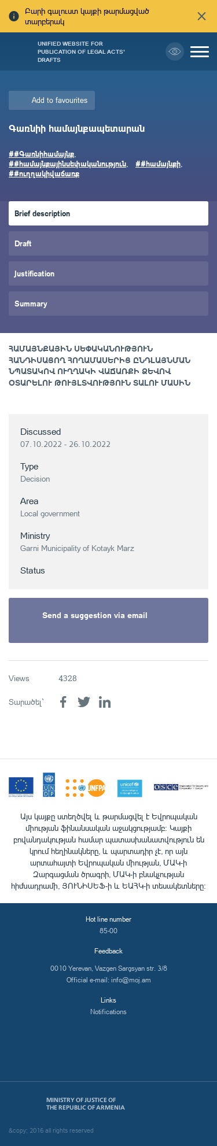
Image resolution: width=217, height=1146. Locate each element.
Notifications (108, 1011)
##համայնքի (158, 163)
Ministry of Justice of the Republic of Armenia (85, 1103)
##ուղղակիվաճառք (44, 173)
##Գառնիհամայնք (41, 153)
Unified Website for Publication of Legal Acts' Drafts (81, 51)
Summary (30, 303)
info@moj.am (131, 979)
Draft (23, 243)
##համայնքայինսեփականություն (67, 163)
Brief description (42, 213)
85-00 (108, 930)
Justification (34, 273)
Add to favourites (59, 100)
